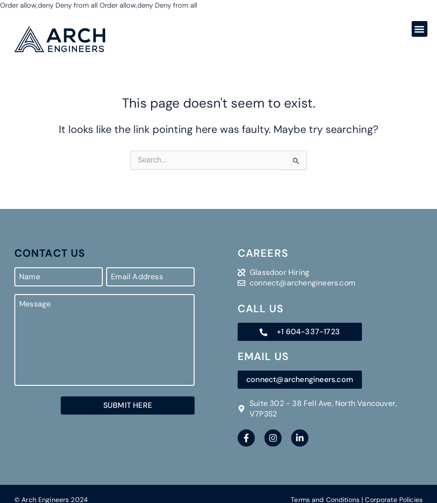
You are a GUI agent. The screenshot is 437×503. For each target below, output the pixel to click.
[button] (419, 29)
